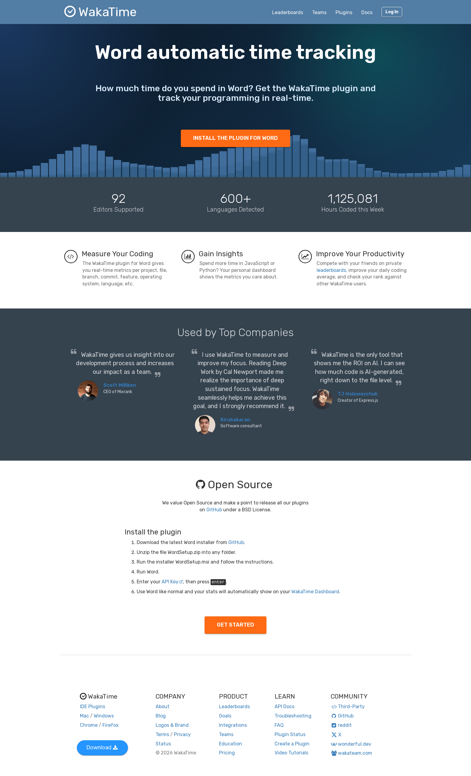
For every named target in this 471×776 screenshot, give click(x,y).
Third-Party (348, 706)
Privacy (182, 734)
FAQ (279, 725)
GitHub (214, 510)
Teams (319, 12)
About (162, 706)
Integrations (233, 725)
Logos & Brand (172, 725)
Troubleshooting (293, 716)
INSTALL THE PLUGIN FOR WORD (235, 138)
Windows (104, 716)
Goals (225, 716)
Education (230, 744)
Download (102, 747)
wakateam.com (351, 753)
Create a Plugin (292, 744)
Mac (84, 716)
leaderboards (331, 270)
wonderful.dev (351, 744)
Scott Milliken (119, 385)
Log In (391, 11)
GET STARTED (235, 624)
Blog (161, 716)
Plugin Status (290, 734)
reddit (341, 725)
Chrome (89, 725)
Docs (366, 12)
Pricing (227, 753)
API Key (172, 582)
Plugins (344, 12)
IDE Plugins (92, 706)
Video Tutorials (291, 753)
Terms (162, 734)
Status (163, 744)
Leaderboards (287, 12)
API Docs (284, 706)
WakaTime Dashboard (315, 591)
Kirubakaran (235, 420)
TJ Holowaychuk (358, 394)
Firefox (110, 725)
